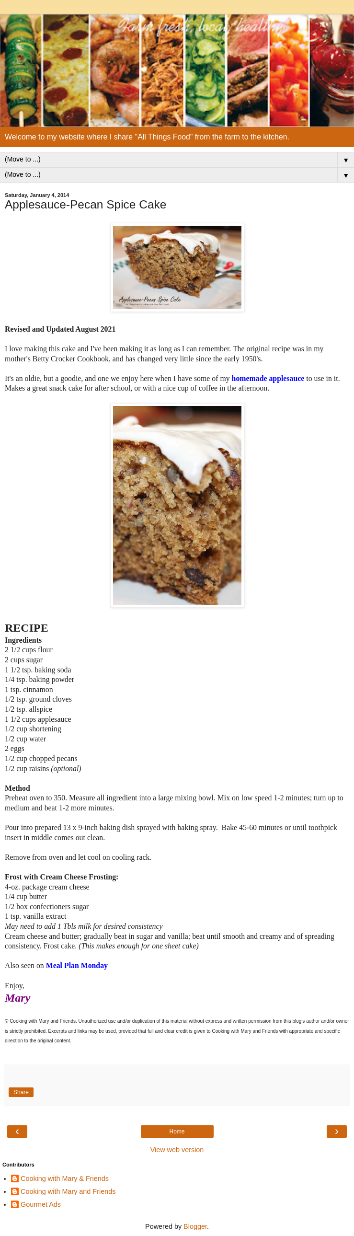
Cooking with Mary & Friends (65, 1178)
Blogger (195, 1226)
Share (21, 1092)
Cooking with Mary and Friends (68, 1191)
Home (176, 1131)
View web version (177, 1150)
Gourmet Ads (41, 1204)
